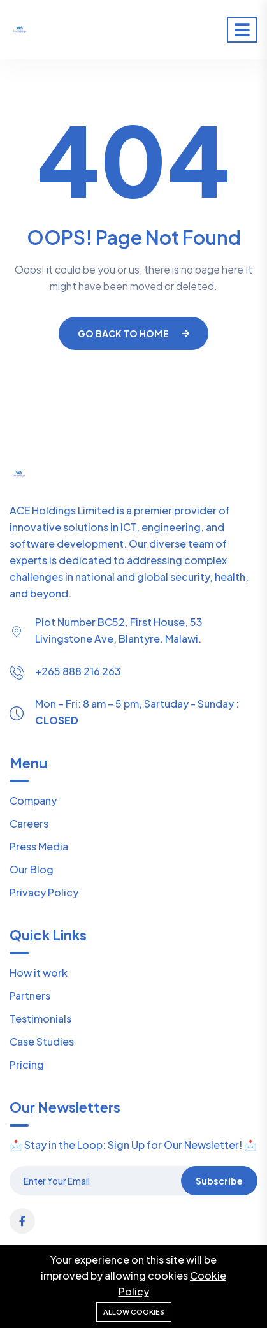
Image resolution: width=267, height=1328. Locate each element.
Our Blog (32, 869)
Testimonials (40, 1018)
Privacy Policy (44, 892)
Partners (30, 995)
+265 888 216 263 (78, 671)
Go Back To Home (133, 333)
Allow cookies (133, 1312)
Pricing (27, 1064)
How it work (39, 972)
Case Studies (42, 1041)
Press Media (39, 846)
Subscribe (219, 1180)
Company (33, 800)
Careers (29, 823)
